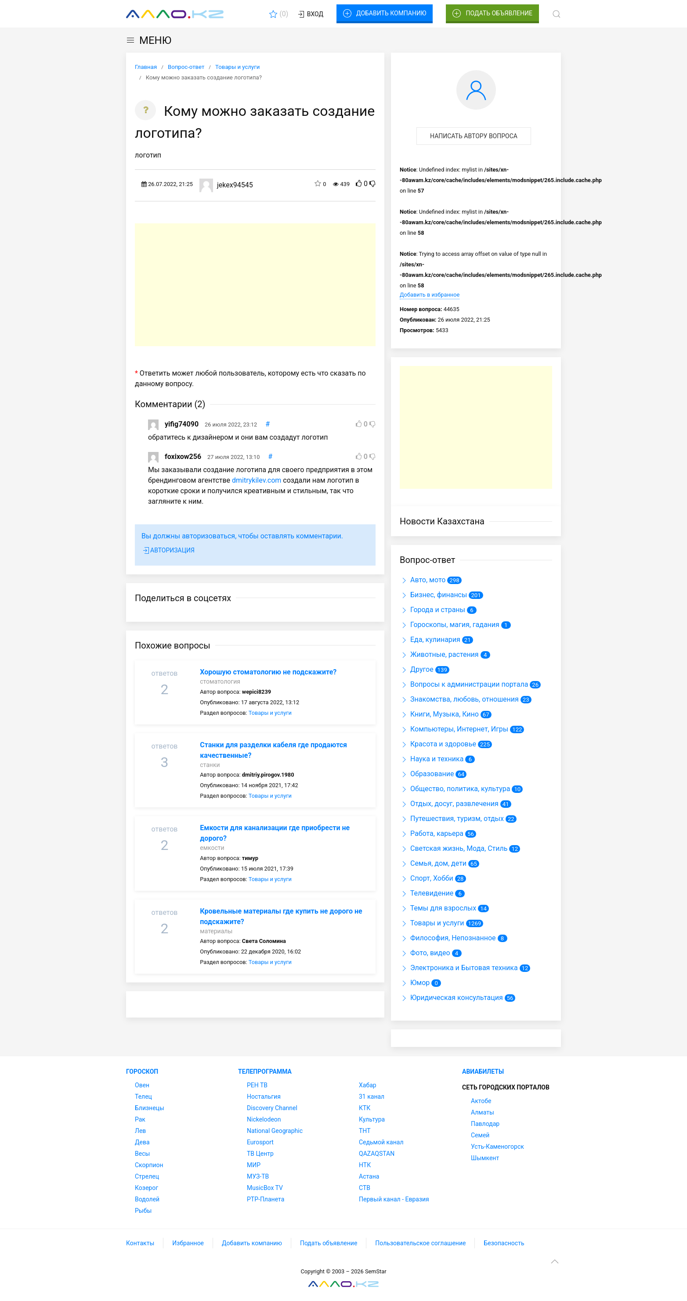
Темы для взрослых (438, 908)
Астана (369, 1176)
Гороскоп (142, 1071)
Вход (309, 14)
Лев (140, 1130)
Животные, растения (439, 654)
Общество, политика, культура (455, 789)
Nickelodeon (264, 1119)
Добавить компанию (384, 13)
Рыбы (143, 1210)
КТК (364, 1107)
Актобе (481, 1100)
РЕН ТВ (257, 1085)
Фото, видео (425, 953)
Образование (427, 774)
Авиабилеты (483, 1071)
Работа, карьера (431, 833)
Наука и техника (431, 759)
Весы (142, 1153)
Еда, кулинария (430, 639)
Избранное (188, 1243)
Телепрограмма (265, 1071)
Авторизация (168, 550)
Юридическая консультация (451, 997)
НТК (365, 1164)
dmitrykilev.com (256, 480)
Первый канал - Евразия (394, 1199)
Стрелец (147, 1176)
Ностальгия (264, 1096)
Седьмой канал (381, 1142)
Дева (142, 1142)
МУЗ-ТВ (258, 1176)
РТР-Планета (265, 1199)
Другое (417, 669)
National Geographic (275, 1130)
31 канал (371, 1096)
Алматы (482, 1112)
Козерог (146, 1187)
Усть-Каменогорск (497, 1146)
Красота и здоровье (438, 744)
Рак (140, 1119)
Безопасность (504, 1243)
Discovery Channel (272, 1107)
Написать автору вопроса (473, 136)
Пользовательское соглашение (420, 1243)
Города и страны (432, 610)
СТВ (364, 1187)
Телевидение (426, 893)
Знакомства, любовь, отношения (459, 699)
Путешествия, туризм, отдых (452, 818)
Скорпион (149, 1164)
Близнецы (149, 1107)
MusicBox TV (265, 1187)
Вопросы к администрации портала (464, 684)
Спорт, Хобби (426, 878)
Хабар (367, 1085)
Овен (142, 1085)
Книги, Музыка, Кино (439, 714)
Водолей (147, 1199)
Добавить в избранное (429, 294)
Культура (372, 1119)
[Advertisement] (255, 284)
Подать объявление (492, 13)
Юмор (415, 982)
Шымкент (485, 1157)
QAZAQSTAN (376, 1153)
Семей (480, 1135)
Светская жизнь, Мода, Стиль (453, 848)
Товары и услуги (270, 713)
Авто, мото (422, 580)
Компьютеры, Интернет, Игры (454, 729)
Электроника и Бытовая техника (459, 968)
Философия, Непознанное (448, 938)
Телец (143, 1096)
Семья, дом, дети (433, 863)
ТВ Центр (260, 1153)
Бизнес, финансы (433, 595)
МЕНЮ (148, 40)
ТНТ (365, 1130)
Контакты (140, 1243)
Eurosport (260, 1142)
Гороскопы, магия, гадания (449, 624)
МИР (253, 1164)
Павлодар (485, 1123)
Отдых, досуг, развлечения (449, 803)
